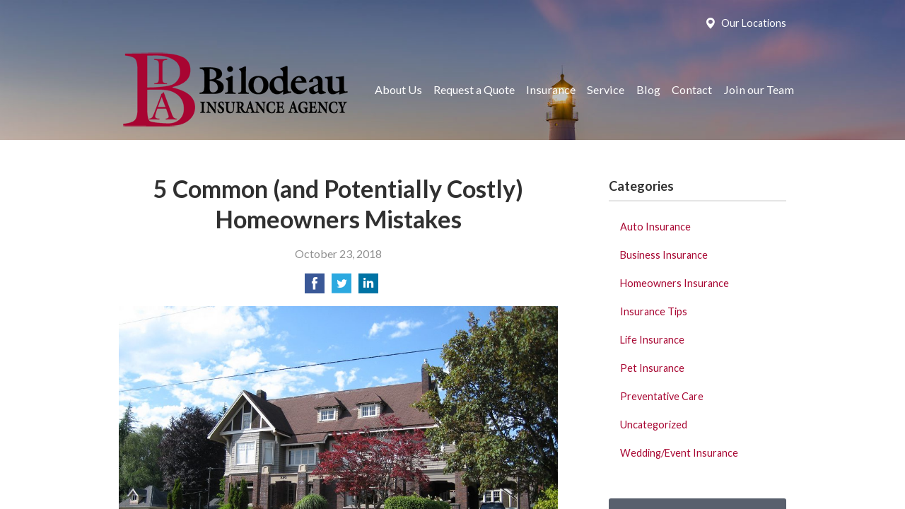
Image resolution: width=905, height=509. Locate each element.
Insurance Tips (653, 311)
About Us (398, 89)
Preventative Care (661, 396)
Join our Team (758, 89)
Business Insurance (664, 255)
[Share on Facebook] (315, 287)
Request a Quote (474, 89)
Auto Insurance (655, 227)
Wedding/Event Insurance (679, 453)
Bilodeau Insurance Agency (234, 89)
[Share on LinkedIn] (368, 287)
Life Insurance (652, 340)
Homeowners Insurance (674, 283)
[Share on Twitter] (341, 287)
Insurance (551, 89)
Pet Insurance (652, 368)
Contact (692, 89)
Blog (648, 89)
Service (605, 89)
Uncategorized (653, 425)
